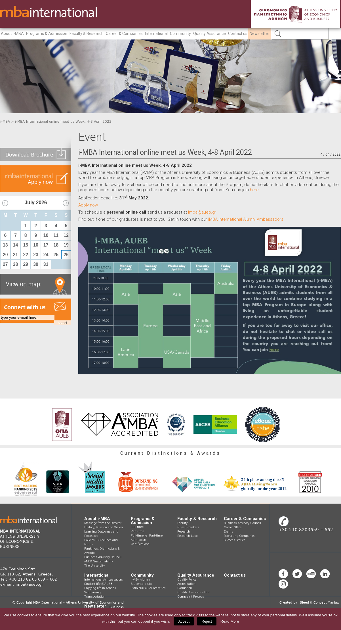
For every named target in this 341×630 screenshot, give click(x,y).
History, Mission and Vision (103, 527)
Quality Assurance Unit (194, 592)
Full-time (137, 527)
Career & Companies (124, 33)
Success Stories (234, 540)
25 (56, 254)
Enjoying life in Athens (100, 588)
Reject (206, 621)
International (156, 33)
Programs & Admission (46, 33)
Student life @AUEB (98, 584)
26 (66, 254)
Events (228, 531)
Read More (229, 621)
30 (35, 264)
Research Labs (187, 536)
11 (56, 235)
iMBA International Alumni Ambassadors (245, 219)
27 (5, 264)
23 (35, 254)
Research (183, 531)
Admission (138, 540)
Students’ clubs (142, 584)
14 (15, 245)
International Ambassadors (103, 579)
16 (35, 245)
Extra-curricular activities (148, 588)
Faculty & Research (87, 33)
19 (66, 245)
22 (25, 254)
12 (66, 235)
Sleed (304, 602)
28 (15, 264)
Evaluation (184, 588)
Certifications (140, 544)
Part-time (137, 531)
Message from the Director (102, 523)
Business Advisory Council (102, 557)
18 (56, 245)
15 (25, 245)
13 (5, 245)
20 (5, 254)
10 (46, 235)
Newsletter (259, 33)
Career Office (232, 527)
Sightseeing (92, 592)
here (254, 189)
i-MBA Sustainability (98, 561)
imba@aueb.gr (202, 212)
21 (15, 254)
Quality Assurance (209, 33)
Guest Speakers (188, 527)
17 (46, 245)
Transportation (94, 596)
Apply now (88, 205)
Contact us (237, 33)
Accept (184, 621)
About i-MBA (12, 33)
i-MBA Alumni (141, 579)
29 (25, 264)
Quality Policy (186, 579)
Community (180, 33)
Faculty (182, 523)
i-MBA (5, 121)
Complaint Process (190, 596)
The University (94, 566)
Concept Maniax (326, 602)
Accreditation (186, 584)
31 (46, 264)
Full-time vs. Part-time (147, 535)
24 (46, 254)
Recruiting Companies (239, 536)
